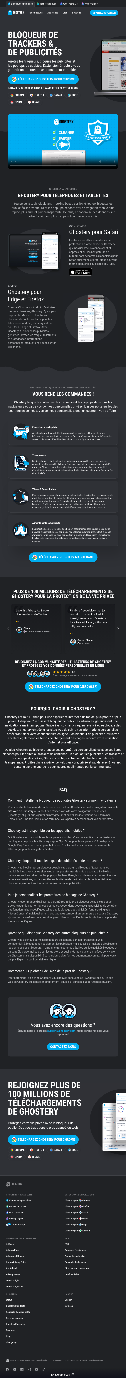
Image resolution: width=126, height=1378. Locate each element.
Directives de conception (77, 1268)
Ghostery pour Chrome (77, 1200)
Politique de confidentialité (76, 1360)
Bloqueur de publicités (20, 3)
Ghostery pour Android (77, 1230)
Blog (65, 13)
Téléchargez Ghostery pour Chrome (43, 79)
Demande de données (75, 1262)
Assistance (52, 13)
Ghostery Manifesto (15, 1306)
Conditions (57, 1360)
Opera (16, 102)
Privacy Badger (13, 1274)
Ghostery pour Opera (76, 1218)
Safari (56, 95)
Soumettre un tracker (75, 1256)
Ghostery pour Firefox (77, 1206)
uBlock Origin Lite (14, 1286)
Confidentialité (72, 1274)
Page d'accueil (36, 13)
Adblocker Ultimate (15, 1256)
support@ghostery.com (61, 1030)
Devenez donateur (104, 12)
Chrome (17, 95)
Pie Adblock (11, 1268)
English (68, 1300)
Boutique (76, 13)
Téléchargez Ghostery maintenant (63, 557)
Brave (34, 102)
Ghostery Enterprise (15, 1324)
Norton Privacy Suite (16, 1262)
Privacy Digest (89, 3)
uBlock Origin (12, 1280)
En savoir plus (63, 1374)
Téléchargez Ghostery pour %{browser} (63, 686)
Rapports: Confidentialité (18, 1312)
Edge (73, 95)
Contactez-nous (63, 1047)
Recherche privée (46, 3)
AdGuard (10, 1244)
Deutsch (69, 1306)
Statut (9, 1300)
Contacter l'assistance (75, 1250)
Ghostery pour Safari (76, 1212)
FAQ (67, 1244)
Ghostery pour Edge (76, 1224)
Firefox (37, 95)
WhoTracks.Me (69, 3)
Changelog (11, 1342)
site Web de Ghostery (21, 811)
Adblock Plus (12, 1250)
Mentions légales (96, 1360)
